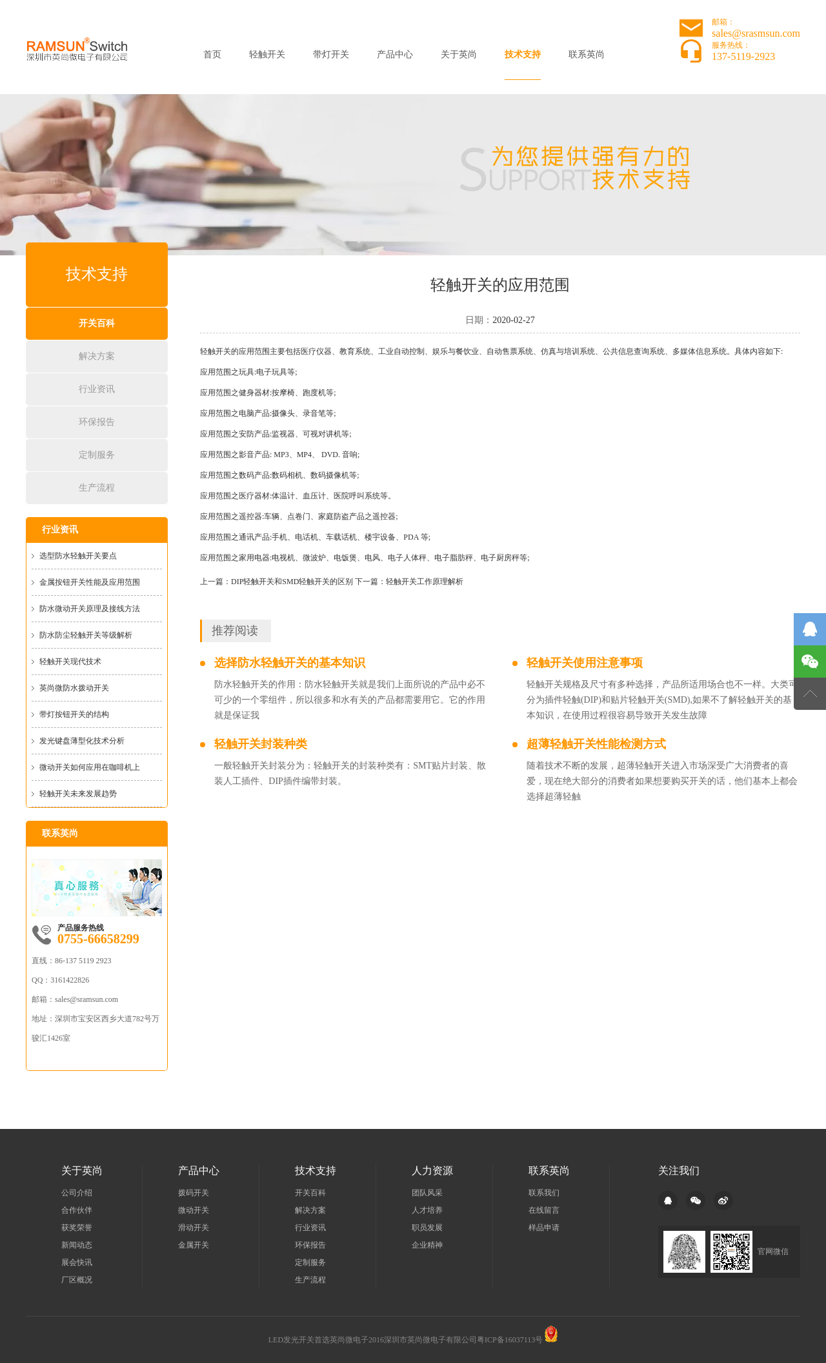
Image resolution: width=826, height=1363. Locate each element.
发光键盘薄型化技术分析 (82, 740)
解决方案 (97, 356)
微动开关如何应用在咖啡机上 (89, 767)
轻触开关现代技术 (70, 661)
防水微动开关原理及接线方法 (89, 608)
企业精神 (427, 1245)
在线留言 (544, 1210)
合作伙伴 (76, 1210)
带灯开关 (331, 54)
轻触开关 (267, 54)
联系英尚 (587, 54)
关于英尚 (459, 54)
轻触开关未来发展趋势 (78, 793)
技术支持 (523, 54)
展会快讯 (76, 1262)
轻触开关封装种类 (260, 744)
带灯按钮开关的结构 (74, 714)
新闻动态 (76, 1245)
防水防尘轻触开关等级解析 (85, 635)
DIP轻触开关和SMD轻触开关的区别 (292, 581)
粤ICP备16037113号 (510, 1339)
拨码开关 (193, 1192)
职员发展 (427, 1227)
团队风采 (427, 1192)
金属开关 (193, 1245)
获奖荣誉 (76, 1227)
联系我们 (544, 1192)
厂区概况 (76, 1279)
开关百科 (97, 323)
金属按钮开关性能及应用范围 (89, 582)
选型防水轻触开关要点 (78, 555)
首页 (212, 54)
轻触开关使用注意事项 (585, 662)
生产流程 (97, 488)
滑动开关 (193, 1227)
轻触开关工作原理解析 (424, 581)
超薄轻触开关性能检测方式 (596, 744)
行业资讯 (97, 389)
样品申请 (544, 1227)
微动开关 (193, 1210)
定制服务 (97, 455)
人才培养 (427, 1210)
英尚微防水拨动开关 (74, 687)
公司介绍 (76, 1192)
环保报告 (97, 422)
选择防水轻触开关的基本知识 (289, 662)
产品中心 (395, 54)
